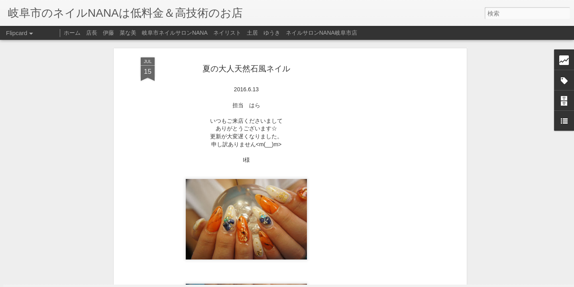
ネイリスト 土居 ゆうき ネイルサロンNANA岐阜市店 (285, 32)
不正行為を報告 (335, 281)
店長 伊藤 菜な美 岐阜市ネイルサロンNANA (147, 32)
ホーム (72, 32)
